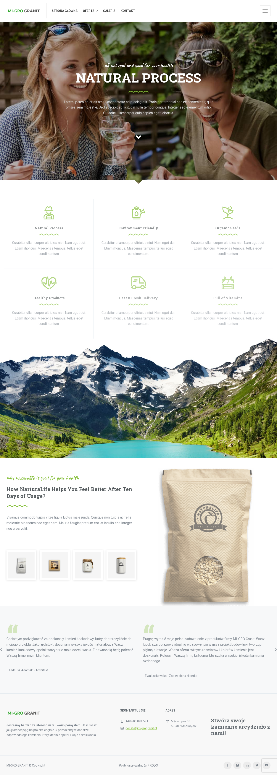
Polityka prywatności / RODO (138, 765)
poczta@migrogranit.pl (141, 728)
